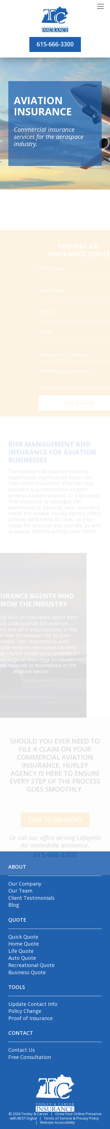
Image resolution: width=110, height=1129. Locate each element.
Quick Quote (23, 936)
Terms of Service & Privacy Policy (71, 1118)
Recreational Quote (31, 965)
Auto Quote (22, 957)
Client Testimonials (31, 897)
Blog (13, 904)
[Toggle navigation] (100, 7)
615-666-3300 (55, 44)
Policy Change (24, 1011)
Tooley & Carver (34, 1113)
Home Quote (23, 943)
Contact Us (21, 1049)
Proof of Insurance (30, 1018)
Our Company (24, 883)
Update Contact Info (32, 1004)
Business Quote (27, 972)
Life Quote (21, 951)
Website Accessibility (57, 1122)
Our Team (20, 890)
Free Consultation (29, 1057)
